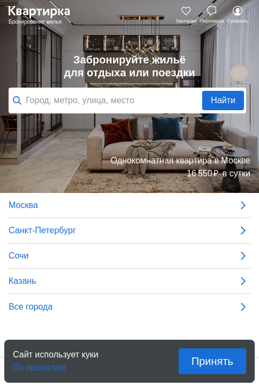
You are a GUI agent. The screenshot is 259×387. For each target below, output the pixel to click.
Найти (223, 100)
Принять (212, 361)
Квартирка (44, 15)
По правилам (39, 364)
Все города (129, 307)
